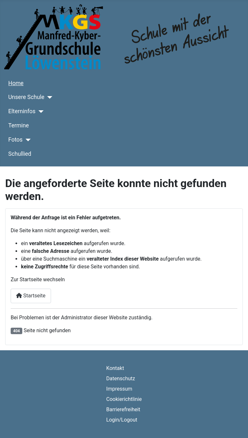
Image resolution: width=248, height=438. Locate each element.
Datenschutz (120, 378)
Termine (18, 125)
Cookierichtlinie (124, 399)
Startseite (31, 296)
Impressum (119, 389)
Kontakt (115, 368)
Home (16, 83)
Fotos (15, 139)
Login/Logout (121, 420)
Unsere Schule (26, 97)
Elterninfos (22, 111)
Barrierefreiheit (123, 409)
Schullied (19, 154)
